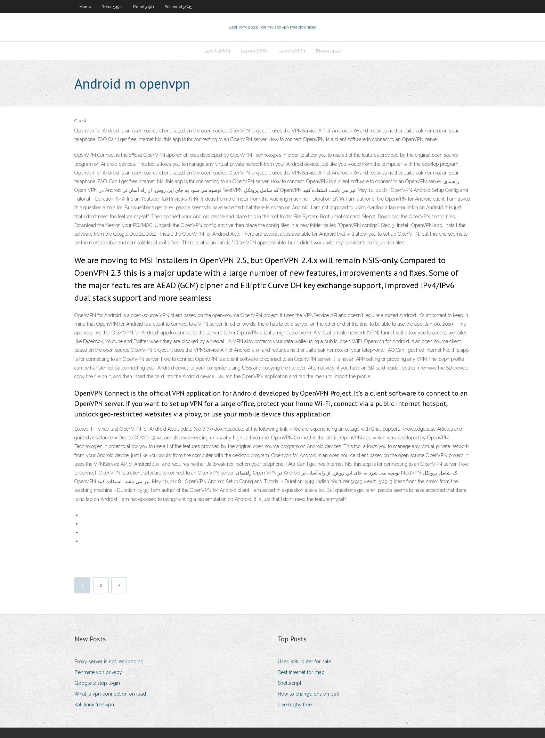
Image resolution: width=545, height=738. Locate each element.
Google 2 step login (97, 683)
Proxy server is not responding (109, 661)
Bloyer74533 (329, 51)
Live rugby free (295, 704)
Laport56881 (216, 51)
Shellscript (289, 683)
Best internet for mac (301, 672)
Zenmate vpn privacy (98, 672)
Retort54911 (112, 6)
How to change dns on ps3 (308, 694)
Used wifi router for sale (304, 661)
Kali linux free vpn (94, 704)
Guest (80, 120)
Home (85, 6)
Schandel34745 (178, 6)
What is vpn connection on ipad (110, 694)
